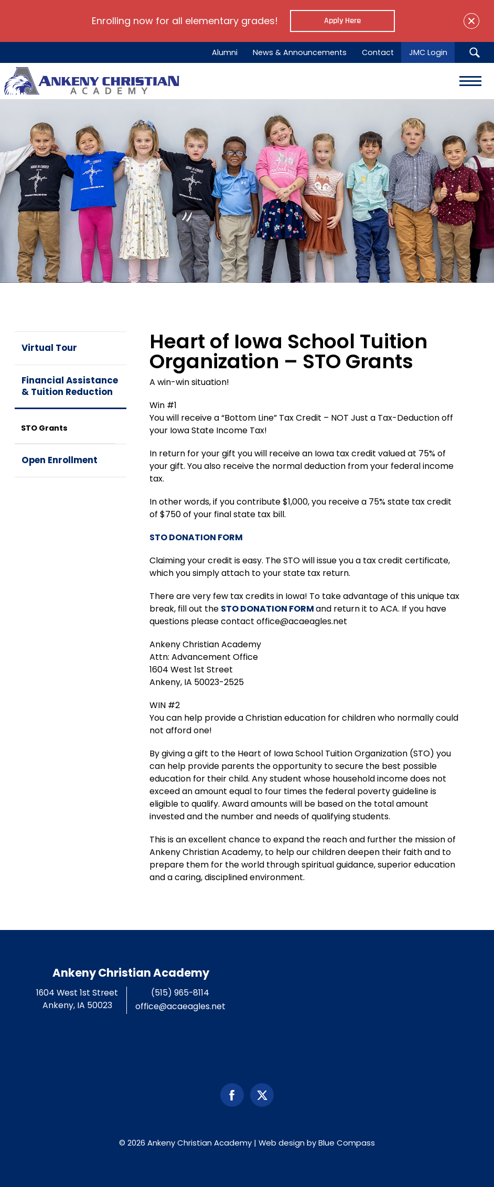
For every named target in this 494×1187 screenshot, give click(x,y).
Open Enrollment (60, 460)
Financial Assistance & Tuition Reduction (70, 386)
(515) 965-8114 (180, 993)
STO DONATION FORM (196, 537)
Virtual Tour (49, 347)
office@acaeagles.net (180, 1006)
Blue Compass (346, 1142)
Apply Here (342, 20)
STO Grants (44, 428)
